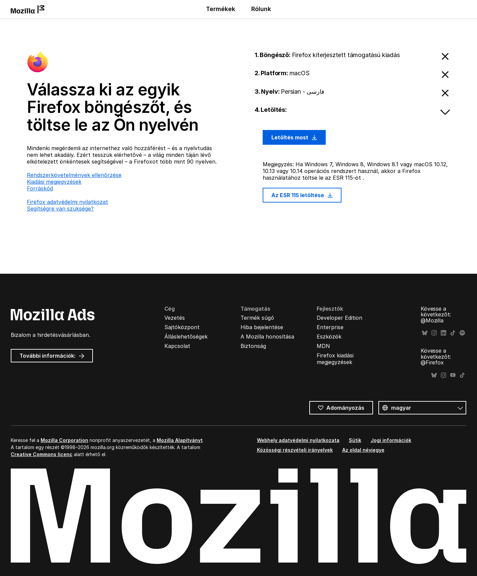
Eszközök (329, 336)
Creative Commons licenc (41, 454)
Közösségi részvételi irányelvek (295, 450)
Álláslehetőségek (186, 336)
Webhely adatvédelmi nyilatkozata (298, 440)
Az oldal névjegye (363, 450)
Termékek (220, 8)
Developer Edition (339, 317)
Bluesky (425, 333)
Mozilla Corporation (64, 440)
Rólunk (261, 8)
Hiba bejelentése (262, 327)
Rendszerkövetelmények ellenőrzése (74, 175)
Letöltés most (294, 137)
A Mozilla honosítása (267, 336)
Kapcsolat (177, 346)
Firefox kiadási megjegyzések (335, 358)
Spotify (462, 333)
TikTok (453, 333)
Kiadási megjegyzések (54, 181)
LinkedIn (443, 333)
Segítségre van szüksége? (60, 208)
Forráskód (40, 188)
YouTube (453, 375)
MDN (323, 346)
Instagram (434, 333)
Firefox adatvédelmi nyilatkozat (67, 201)
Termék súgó (257, 317)
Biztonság (253, 346)
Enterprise (330, 327)
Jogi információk (391, 440)
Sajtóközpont (182, 327)
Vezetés (174, 317)
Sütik (355, 440)
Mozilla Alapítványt (180, 440)
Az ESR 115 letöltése (302, 195)
